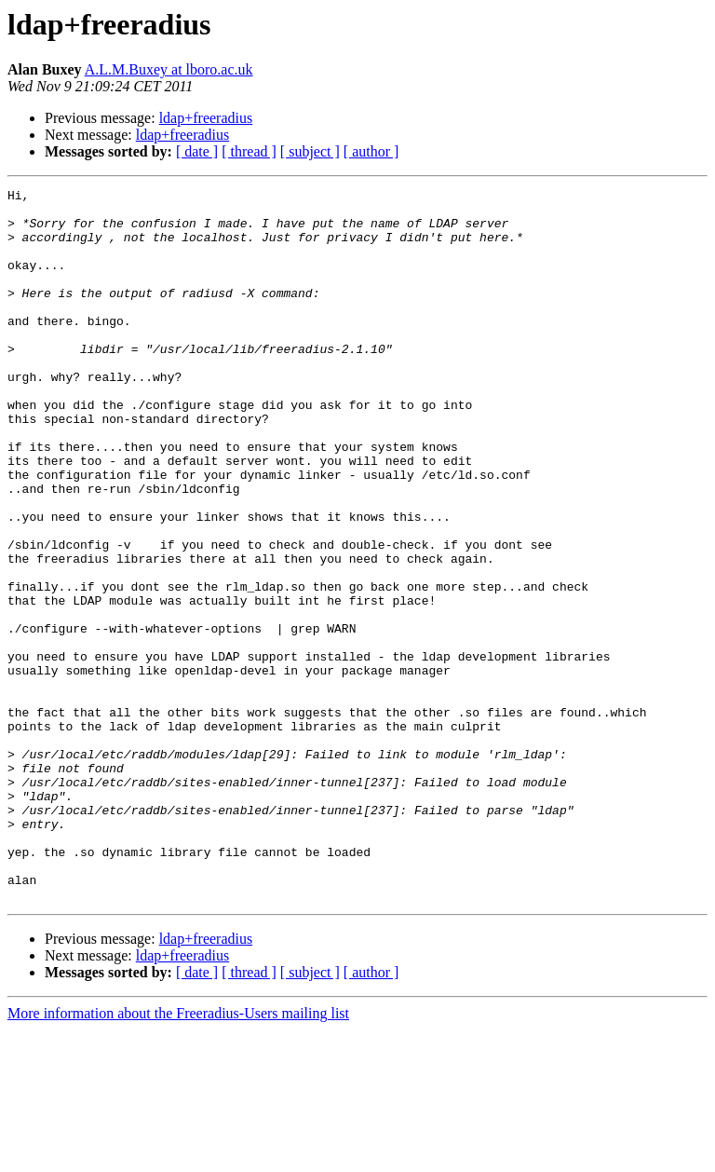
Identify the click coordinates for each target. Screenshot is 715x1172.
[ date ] (197, 151)
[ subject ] (310, 151)
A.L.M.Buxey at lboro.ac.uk (169, 69)
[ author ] (371, 151)
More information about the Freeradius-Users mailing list (178, 1156)
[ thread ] (249, 151)
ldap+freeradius (206, 118)
